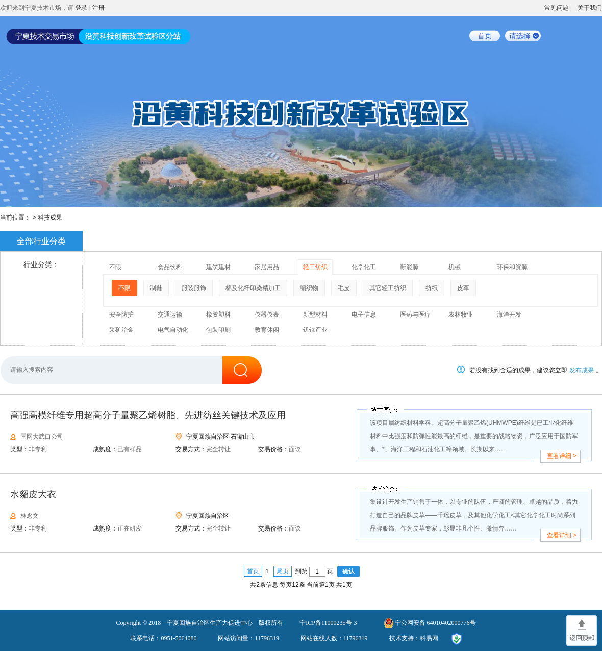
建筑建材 (218, 267)
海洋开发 (509, 314)
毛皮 (344, 288)
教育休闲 (267, 329)
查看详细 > (561, 456)
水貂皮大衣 (33, 494)
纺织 (431, 288)
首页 (485, 36)
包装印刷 (218, 329)
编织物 (309, 288)
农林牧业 (460, 314)
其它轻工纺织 (387, 288)
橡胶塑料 (218, 314)
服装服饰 (194, 288)
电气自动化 (173, 329)
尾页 (283, 571)
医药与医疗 (415, 314)
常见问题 (556, 7)
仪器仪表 (267, 314)
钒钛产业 (315, 329)
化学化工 (364, 267)
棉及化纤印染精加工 (253, 288)
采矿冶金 (121, 329)
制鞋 (156, 288)
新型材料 (315, 314)
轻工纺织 (315, 267)
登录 (81, 7)
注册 (98, 7)
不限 (115, 267)
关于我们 (590, 7)
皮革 (463, 288)
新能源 (409, 267)
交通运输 (170, 314)
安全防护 (121, 314)
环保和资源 (512, 267)
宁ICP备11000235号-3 (328, 622)
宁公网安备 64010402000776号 (435, 622)
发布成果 (581, 370)
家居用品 (267, 267)
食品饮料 (170, 267)
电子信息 (364, 314)
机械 (454, 267)
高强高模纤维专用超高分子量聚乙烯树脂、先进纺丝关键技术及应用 (148, 415)
